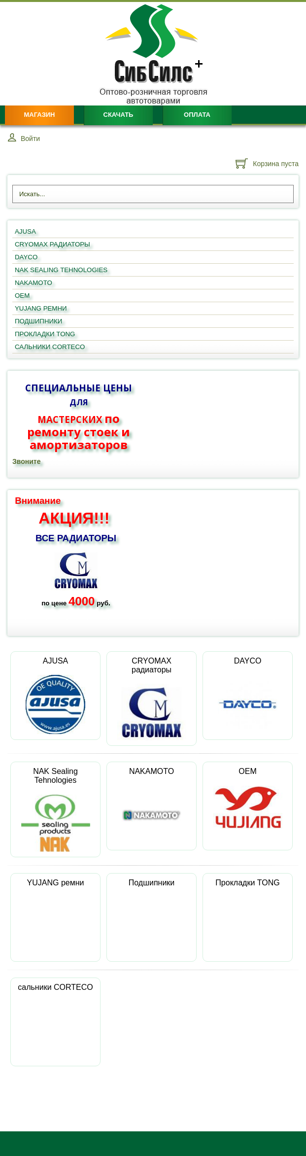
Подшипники (152, 909)
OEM (247, 798)
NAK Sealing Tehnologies (55, 809)
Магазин (39, 114)
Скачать (118, 114)
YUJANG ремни (55, 909)
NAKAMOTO (151, 806)
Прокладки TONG (247, 909)
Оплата (197, 114)
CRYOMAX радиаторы (151, 698)
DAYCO (247, 696)
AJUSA (56, 696)
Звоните (26, 461)
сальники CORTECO (55, 1014)
